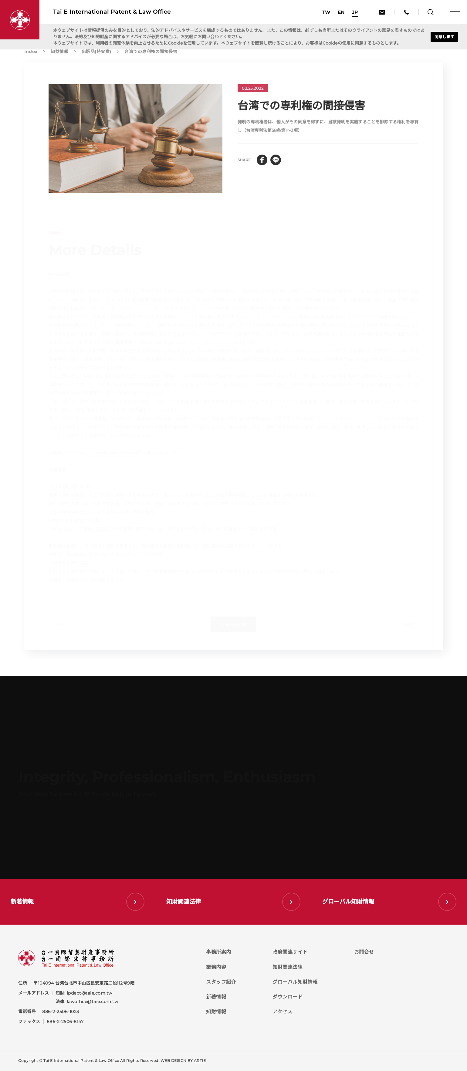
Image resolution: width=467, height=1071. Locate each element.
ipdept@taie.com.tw (89, 993)
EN (341, 12)
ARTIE (200, 1060)
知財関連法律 (287, 967)
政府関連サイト (290, 952)
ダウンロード (287, 997)
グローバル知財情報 (295, 982)
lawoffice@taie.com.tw (92, 1001)
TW (326, 12)
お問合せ (364, 952)
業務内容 (216, 967)
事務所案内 (218, 952)
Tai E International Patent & (112, 12)
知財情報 (216, 1012)
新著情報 (216, 997)
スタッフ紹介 (221, 982)
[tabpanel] (135, 142)
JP (355, 12)
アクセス (282, 1012)
